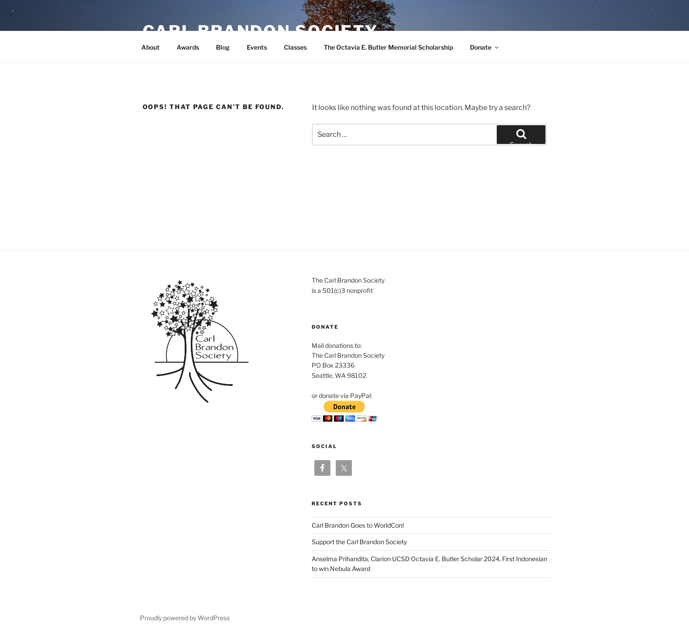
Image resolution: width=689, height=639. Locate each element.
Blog (223, 47)
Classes (295, 47)
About (150, 47)
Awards (188, 47)
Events (257, 47)
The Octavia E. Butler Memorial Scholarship (388, 47)
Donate (485, 47)
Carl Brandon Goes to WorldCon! (358, 525)
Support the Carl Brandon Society (359, 542)
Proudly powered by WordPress (185, 618)
